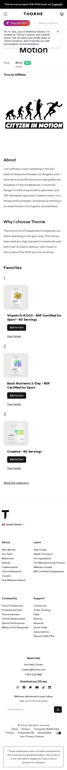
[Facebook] (24, 687)
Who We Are (9, 549)
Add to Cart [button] (16, 327)
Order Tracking (42, 610)
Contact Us (40, 605)
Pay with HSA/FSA (44, 636)
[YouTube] (37, 687)
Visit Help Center (33, 664)
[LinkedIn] (49, 687)
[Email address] (28, 710)
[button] (5, 14)
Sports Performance (13, 623)
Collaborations (10, 567)
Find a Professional (12, 605)
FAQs (36, 614)
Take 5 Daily (40, 549)
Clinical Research (12, 571)
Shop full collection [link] (16, 483)
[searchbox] (47, 23)
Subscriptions (41, 631)
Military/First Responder (15, 627)
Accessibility (45, 732)
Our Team (7, 554)
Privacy (26, 729)
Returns (38, 618)
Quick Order (40, 627)
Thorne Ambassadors (14, 618)
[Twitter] (30, 687)
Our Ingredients (42, 558)
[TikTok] (43, 687)
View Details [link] (14, 336)
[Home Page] (34, 14)
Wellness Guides (43, 567)
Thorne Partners (11, 614)
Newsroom (8, 558)
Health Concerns (43, 554)
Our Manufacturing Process (49, 562)
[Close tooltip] (57, 31)
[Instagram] (17, 687)
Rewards (39, 623)
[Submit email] (58, 709)
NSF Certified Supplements (49, 571)
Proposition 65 (26, 732)
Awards (6, 562)
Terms (14, 729)
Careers (6, 575)
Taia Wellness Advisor (14, 580)
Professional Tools (12, 610)
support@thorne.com (33, 669)
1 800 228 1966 (33, 674)
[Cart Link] (61, 14)
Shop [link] (6, 62)
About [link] (18, 62)
